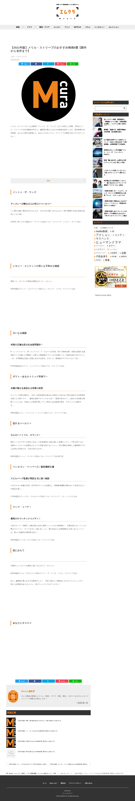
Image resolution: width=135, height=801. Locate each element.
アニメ (67, 27)
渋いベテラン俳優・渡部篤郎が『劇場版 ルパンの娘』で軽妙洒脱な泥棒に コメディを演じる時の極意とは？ (115, 122)
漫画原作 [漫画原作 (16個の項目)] (124, 256)
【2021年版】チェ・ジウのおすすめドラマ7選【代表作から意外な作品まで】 (28, 764)
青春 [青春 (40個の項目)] (107, 260)
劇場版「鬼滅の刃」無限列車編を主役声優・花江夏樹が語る (115, 131)
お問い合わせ (88, 783)
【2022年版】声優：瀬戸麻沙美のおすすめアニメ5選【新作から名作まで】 (39, 720)
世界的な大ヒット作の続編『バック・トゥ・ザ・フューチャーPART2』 (115, 152)
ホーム (45, 783)
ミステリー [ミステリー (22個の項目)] (100, 249)
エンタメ (57, 27)
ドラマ (29, 27)
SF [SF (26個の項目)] (113, 231)
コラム (87, 27)
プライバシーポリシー (75, 783)
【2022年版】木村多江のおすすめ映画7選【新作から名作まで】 (36, 741)
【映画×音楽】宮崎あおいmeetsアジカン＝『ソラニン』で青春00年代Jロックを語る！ (115, 203)
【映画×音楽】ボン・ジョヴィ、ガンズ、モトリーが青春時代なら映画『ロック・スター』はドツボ (115, 193)
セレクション (114, 27)
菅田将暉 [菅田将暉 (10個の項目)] (98, 260)
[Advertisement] (48, 37)
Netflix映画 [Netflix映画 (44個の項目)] (101, 231)
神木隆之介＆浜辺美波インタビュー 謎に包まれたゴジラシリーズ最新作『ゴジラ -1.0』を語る (115, 183)
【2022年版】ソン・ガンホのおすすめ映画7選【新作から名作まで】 (37, 731)
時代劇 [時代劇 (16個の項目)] (114, 256)
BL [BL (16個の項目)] (97, 228)
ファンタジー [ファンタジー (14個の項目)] (100, 246)
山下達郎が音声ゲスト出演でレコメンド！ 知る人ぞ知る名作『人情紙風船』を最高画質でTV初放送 (115, 142)
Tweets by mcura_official (103, 295)
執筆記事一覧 (83, 703)
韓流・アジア (44, 27)
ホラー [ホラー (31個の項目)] (112, 246)
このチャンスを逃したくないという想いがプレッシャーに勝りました (115, 173)
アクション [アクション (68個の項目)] (103, 234)
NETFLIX (77, 27)
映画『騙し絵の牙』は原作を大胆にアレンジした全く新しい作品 (115, 161)
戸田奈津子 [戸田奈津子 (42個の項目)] (102, 256)
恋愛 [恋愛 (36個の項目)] (124, 253)
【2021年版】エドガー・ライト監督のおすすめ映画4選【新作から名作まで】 (70, 764)
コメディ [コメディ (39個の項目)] (119, 235)
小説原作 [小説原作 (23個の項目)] (113, 253)
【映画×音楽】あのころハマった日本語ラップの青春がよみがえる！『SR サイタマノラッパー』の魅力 (115, 213)
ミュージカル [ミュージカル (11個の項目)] (112, 249)
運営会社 (63, 783)
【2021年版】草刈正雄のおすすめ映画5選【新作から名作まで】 (36, 751)
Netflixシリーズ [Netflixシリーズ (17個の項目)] (107, 228)
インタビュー (99, 27)
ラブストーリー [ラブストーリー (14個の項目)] (101, 253)
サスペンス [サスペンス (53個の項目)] (102, 238)
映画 (18, 27)
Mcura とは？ (54, 783)
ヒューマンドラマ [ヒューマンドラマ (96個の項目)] (108, 242)
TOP (32, 773)
